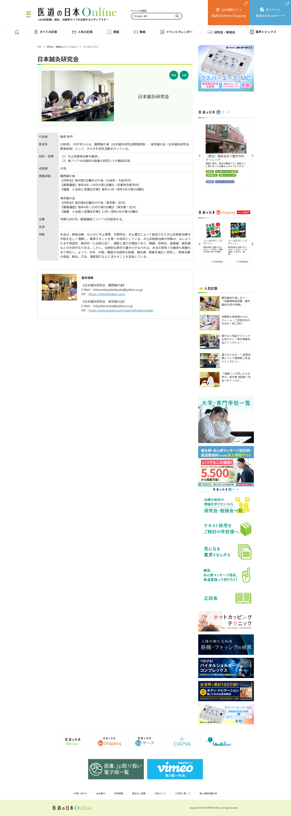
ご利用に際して (182, 793)
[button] (199, 156)
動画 (143, 32)
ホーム (17, 32)
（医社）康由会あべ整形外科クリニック (225, 158)
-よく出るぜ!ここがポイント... (212, 242)
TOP (39, 46)
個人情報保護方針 (208, 793)
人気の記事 (85, 32)
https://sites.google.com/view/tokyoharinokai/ (121, 310)
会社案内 (100, 793)
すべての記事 (48, 32)
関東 (173, 75)
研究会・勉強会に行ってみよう (62, 46)
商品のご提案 (139, 793)
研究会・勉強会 (224, 32)
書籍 (116, 32)
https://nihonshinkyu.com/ (107, 294)
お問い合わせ (80, 793)
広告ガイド (160, 793)
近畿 (184, 75)
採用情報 (118, 793)
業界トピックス (266, 32)
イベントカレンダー (179, 32)
